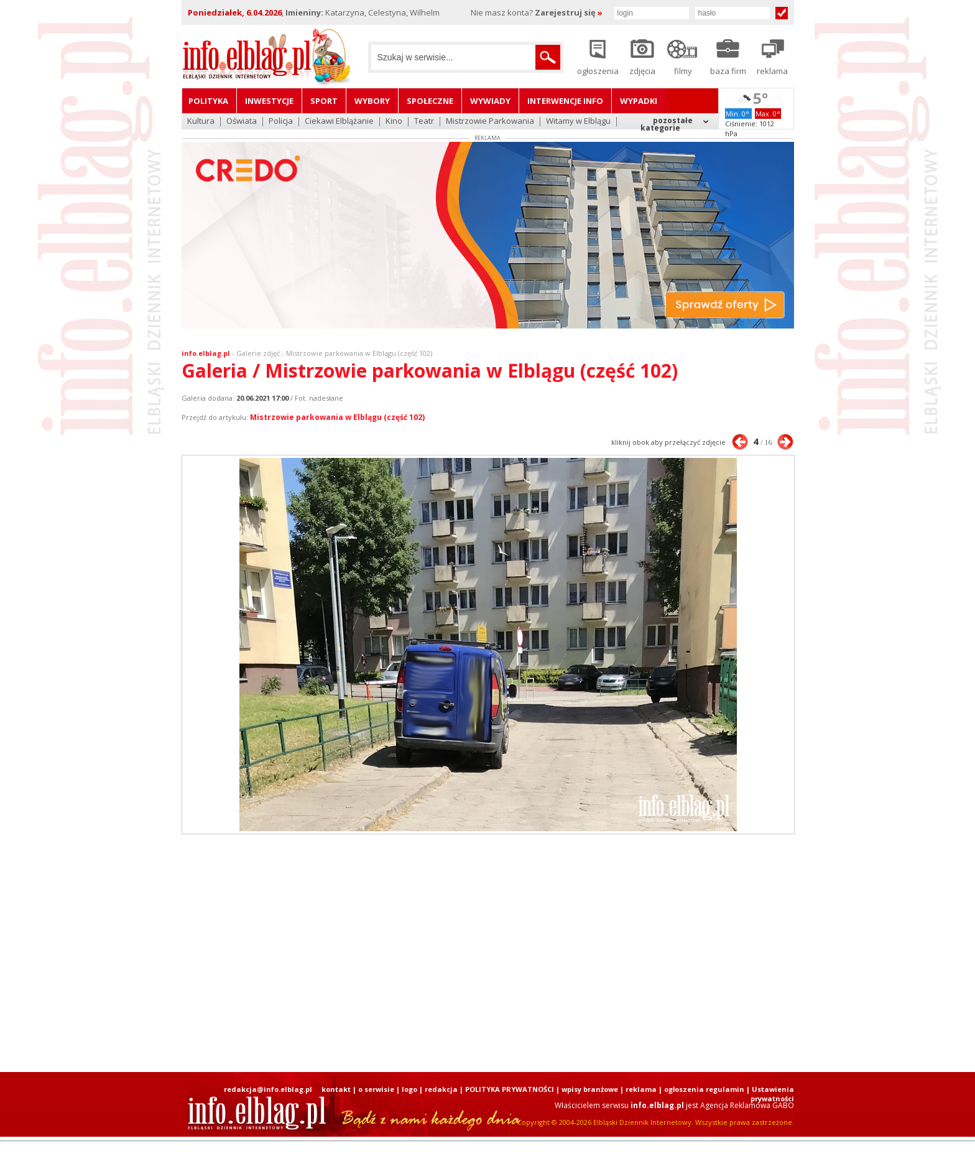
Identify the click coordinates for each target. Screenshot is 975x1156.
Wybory (372, 100)
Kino (394, 121)
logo (409, 1089)
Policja (281, 121)
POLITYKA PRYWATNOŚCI (509, 1089)
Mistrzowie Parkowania (490, 121)
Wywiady (490, 100)
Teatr (424, 121)
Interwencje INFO (565, 100)
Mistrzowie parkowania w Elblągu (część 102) (337, 417)
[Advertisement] (487, 953)
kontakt (336, 1089)
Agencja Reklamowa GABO (747, 1105)
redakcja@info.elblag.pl (268, 1089)
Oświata (241, 121)
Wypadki (638, 100)
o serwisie (376, 1089)
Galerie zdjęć (258, 353)
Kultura (201, 121)
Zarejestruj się (569, 12)
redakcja (441, 1089)
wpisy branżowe (589, 1089)
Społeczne (430, 100)
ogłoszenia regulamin (704, 1089)
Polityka (208, 100)
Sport (324, 100)
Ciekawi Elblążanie (339, 121)
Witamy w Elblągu (578, 121)
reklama (641, 1089)
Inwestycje (269, 100)
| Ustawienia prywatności (770, 1093)
